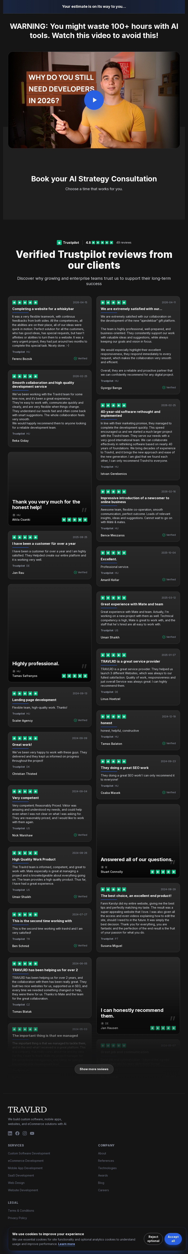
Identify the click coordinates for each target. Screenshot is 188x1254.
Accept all (173, 1239)
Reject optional (153, 1239)
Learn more (66, 1244)
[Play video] (94, 100)
